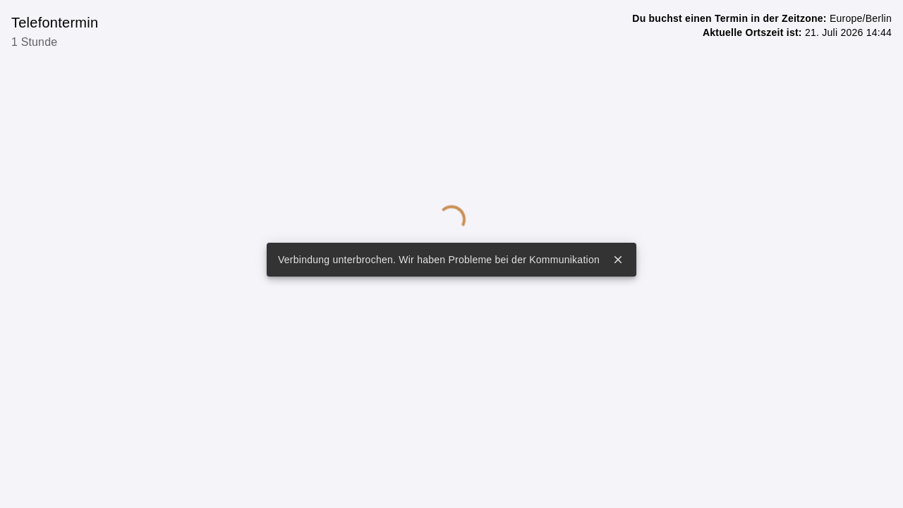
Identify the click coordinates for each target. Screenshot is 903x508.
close (618, 259)
